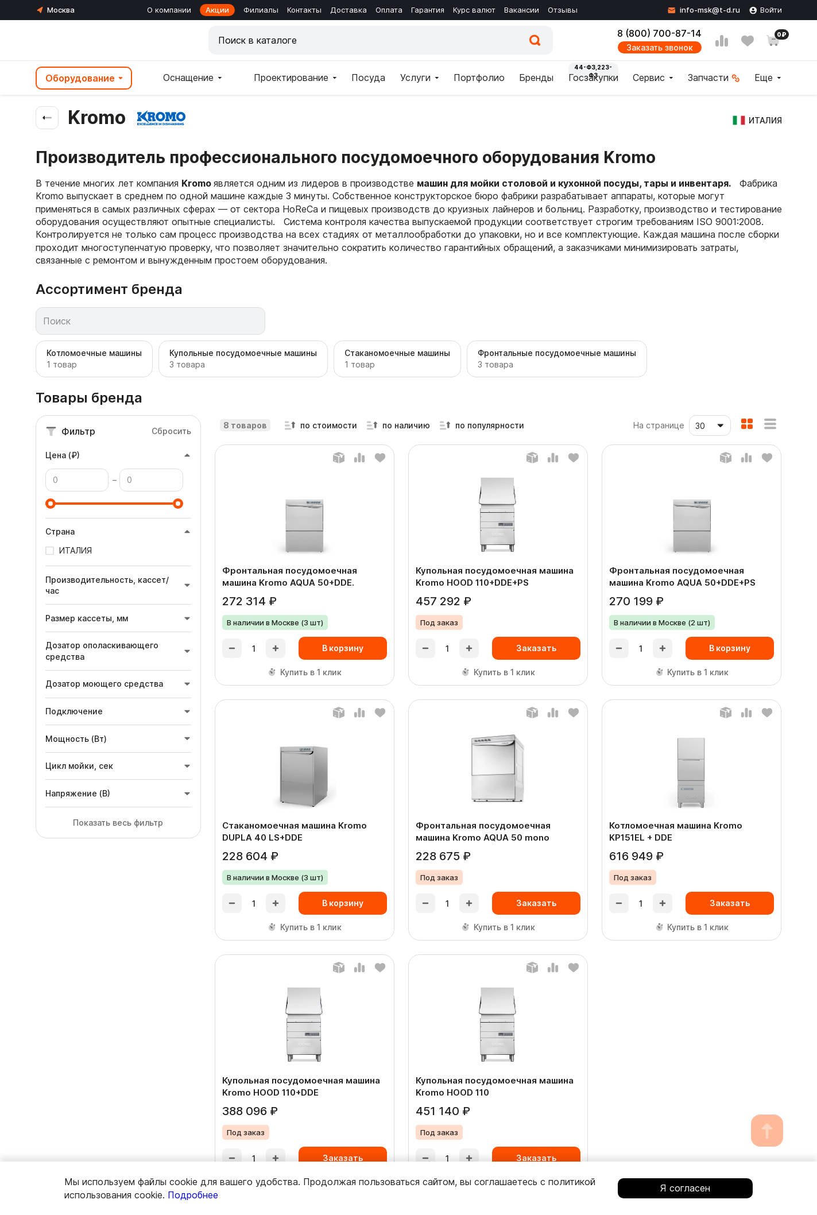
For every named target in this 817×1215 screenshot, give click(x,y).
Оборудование (80, 78)
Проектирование (282, 79)
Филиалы (260, 9)
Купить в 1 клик (305, 672)
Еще (763, 77)
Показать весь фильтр (118, 822)
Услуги (415, 77)
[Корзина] (773, 41)
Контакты (304, 9)
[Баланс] (338, 457)
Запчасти (708, 77)
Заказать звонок (659, 47)
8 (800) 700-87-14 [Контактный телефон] (659, 33)
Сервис (649, 77)
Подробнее (193, 1195)
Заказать (536, 648)
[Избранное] (747, 41)
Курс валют (474, 9)
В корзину (342, 648)
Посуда (368, 77)
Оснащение (180, 79)
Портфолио (479, 77)
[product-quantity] (254, 648)
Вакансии (521, 9)
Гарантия (427, 9)
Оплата (388, 9)
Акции (217, 9)
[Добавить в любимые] (380, 457)
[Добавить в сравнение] (359, 457)
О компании (169, 9)
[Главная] (93, 40)
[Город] (55, 9)
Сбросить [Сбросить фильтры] (171, 431)
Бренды (536, 77)
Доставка (348, 9)
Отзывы (563, 9)
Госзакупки (593, 77)
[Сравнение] (721, 41)
